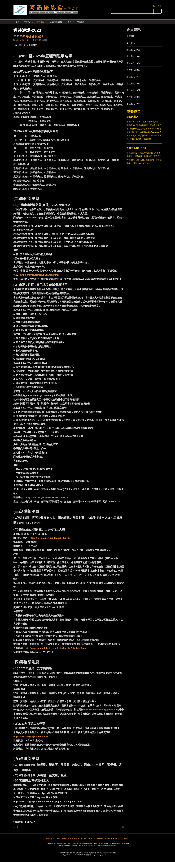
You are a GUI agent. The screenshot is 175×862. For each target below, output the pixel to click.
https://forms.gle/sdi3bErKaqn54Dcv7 (40, 274)
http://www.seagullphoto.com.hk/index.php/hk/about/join (55, 648)
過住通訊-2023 (25, 40)
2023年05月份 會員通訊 (28, 36)
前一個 (15, 827)
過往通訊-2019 (133, 70)
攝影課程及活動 (56, 22)
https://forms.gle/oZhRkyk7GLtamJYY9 (47, 497)
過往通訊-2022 (133, 83)
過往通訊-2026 (133, 50)
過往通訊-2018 (133, 103)
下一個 (121, 827)
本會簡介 (27, 22)
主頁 (17, 22)
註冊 (160, 6)
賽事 (69, 22)
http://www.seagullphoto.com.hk (30, 736)
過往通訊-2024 (133, 63)
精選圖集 (80, 22)
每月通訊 (131, 43)
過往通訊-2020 (133, 97)
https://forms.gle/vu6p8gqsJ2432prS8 (50, 538)
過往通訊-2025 (133, 56)
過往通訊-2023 (133, 77)
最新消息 (131, 36)
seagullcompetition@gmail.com (101, 709)
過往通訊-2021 (133, 90)
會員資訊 (40, 22)
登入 (154, 6)
